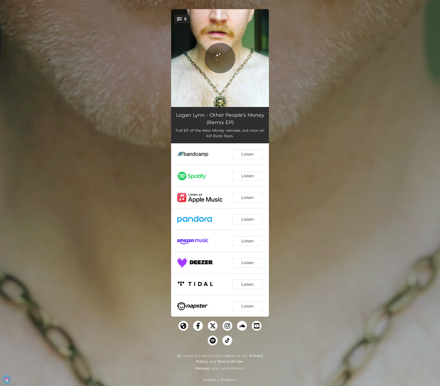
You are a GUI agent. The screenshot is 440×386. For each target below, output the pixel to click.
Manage (202, 368)
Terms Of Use (230, 361)
